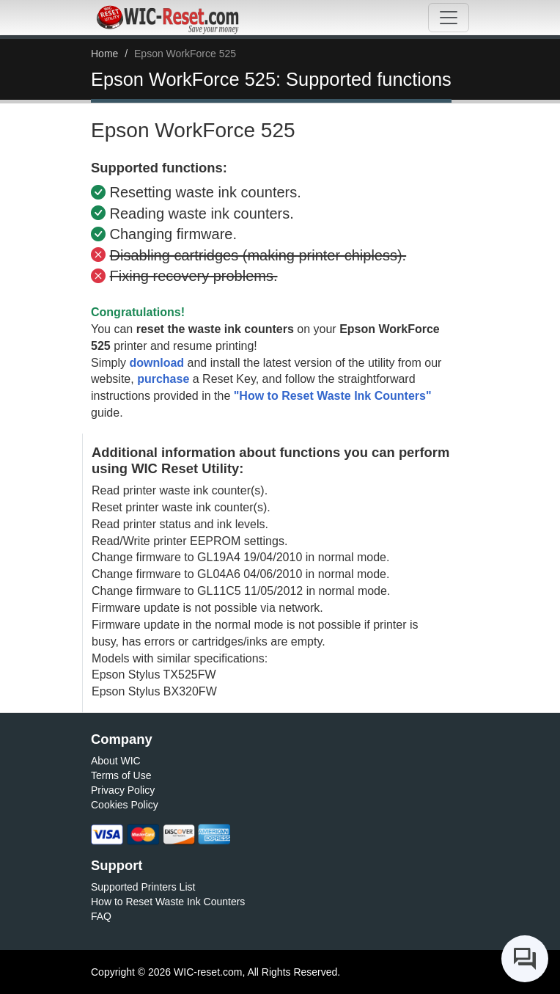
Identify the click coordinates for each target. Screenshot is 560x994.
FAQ (101, 916)
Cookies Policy (124, 805)
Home (104, 53)
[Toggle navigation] (448, 17)
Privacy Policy (123, 790)
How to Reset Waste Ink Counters (168, 901)
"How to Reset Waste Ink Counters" (333, 396)
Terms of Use (121, 775)
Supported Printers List (143, 887)
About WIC (116, 761)
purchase (163, 379)
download (156, 363)
